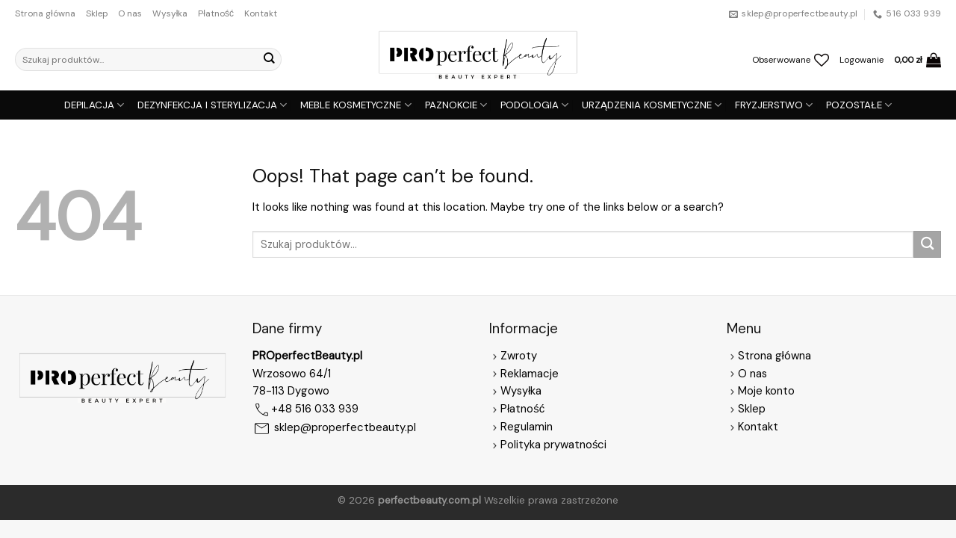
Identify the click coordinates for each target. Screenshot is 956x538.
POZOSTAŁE (859, 105)
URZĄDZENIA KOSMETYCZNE (651, 105)
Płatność (216, 13)
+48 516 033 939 (314, 409)
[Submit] (269, 59)
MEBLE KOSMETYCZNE (355, 105)
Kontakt (260, 13)
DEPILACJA (94, 105)
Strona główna (45, 13)
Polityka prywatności (553, 444)
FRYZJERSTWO (774, 105)
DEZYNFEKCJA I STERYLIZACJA (212, 105)
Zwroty (513, 355)
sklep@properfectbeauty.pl (345, 428)
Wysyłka (170, 13)
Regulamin (526, 426)
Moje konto (766, 390)
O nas (130, 13)
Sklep (97, 13)
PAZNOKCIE (456, 105)
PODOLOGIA (534, 105)
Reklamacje (524, 373)
